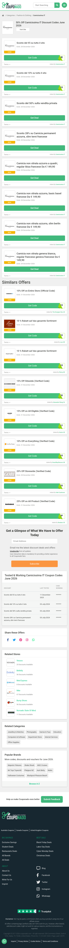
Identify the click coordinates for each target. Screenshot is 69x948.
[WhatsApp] (5, 941)
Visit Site (23, 29)
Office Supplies (13, 742)
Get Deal (35, 118)
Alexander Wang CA (59, 402)
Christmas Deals (43, 855)
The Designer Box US (58, 312)
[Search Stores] (57, 5)
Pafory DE (62, 372)
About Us (6, 871)
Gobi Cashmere (60, 492)
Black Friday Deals (44, 842)
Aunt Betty (41, 770)
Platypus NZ (29, 770)
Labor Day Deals (43, 847)
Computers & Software (16, 737)
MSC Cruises (42, 765)
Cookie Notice (35, 941)
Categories (11, 15)
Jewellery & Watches (16, 732)
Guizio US (62, 432)
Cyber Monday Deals (44, 851)
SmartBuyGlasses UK (58, 462)
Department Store (35, 737)
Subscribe (34, 564)
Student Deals (8, 847)
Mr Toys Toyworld (14, 770)
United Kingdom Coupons (39, 830)
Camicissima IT (39, 15)
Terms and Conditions (50, 941)
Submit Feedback (52, 799)
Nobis (50, 770)
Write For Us (7, 880)
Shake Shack (29, 765)
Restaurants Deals (9, 851)
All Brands (6, 855)
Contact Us (6, 875)
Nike (18, 691)
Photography (31, 732)
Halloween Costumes (16, 775)
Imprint (5, 884)
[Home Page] (4, 15)
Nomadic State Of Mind (26, 711)
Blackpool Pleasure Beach (37, 775)
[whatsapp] (33, 640)
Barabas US (61, 522)
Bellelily (20, 671)
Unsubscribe (14, 551)
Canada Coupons (22, 830)
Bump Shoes (22, 701)
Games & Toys (45, 732)
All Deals (5, 860)
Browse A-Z (34, 784)
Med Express (22, 681)
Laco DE (62, 342)
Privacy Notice (23, 941)
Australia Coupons (7, 830)
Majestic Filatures (14, 765)
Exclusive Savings (9, 842)
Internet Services (51, 737)
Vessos (20, 661)
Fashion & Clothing (24, 15)
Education (57, 732)
